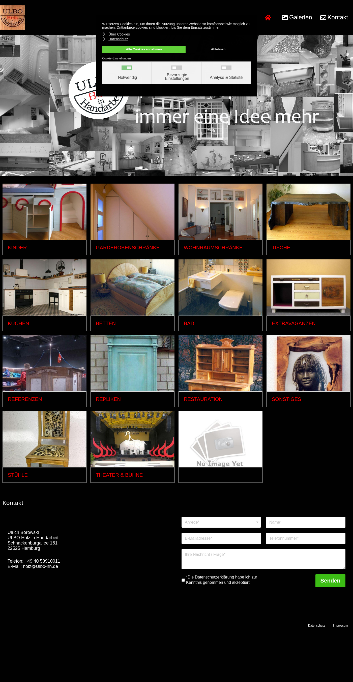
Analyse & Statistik (226, 77)
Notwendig (127, 77)
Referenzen (25, 399)
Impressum (340, 625)
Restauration (203, 399)
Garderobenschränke (128, 247)
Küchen (18, 323)
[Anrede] (221, 522)
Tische (281, 247)
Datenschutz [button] (118, 39)
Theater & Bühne (119, 475)
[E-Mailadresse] (221, 538)
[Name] (305, 522)
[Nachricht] (263, 559)
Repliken (108, 399)
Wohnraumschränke (213, 247)
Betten (106, 323)
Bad (189, 323)
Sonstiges (286, 399)
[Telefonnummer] (305, 538)
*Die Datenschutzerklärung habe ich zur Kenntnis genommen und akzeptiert (221, 580)
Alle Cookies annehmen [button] (144, 49)
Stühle (18, 475)
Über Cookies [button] (119, 34)
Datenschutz (316, 625)
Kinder (17, 247)
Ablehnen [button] (218, 49)
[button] (297, 17)
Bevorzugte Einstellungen (177, 76)
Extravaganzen (294, 323)
